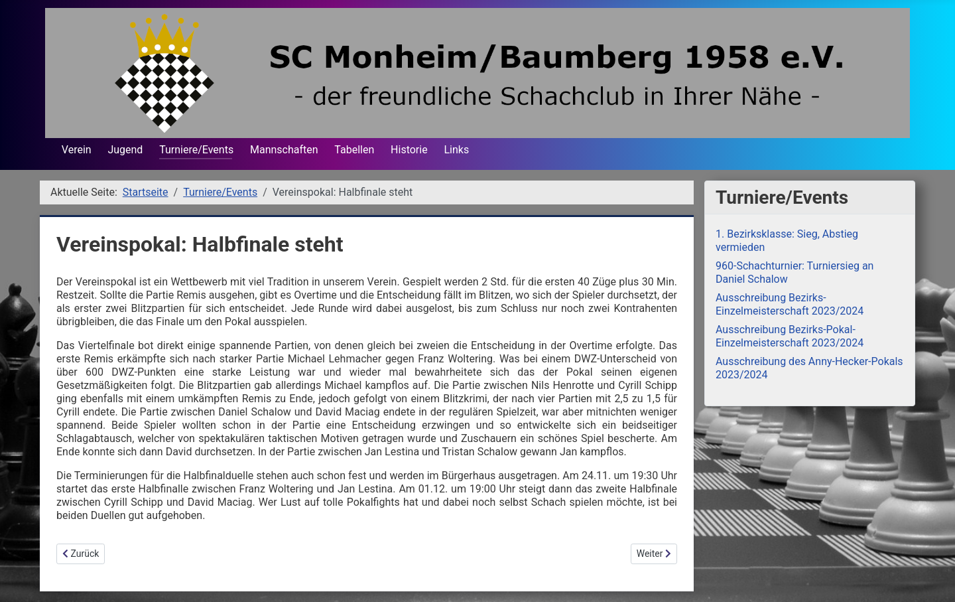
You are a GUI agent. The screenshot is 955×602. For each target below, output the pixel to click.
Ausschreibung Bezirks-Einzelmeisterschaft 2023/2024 (789, 304)
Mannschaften (284, 149)
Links (456, 149)
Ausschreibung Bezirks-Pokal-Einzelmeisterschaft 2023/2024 (789, 336)
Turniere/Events (196, 149)
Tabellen (354, 149)
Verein (77, 149)
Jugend (125, 149)
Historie (409, 149)
